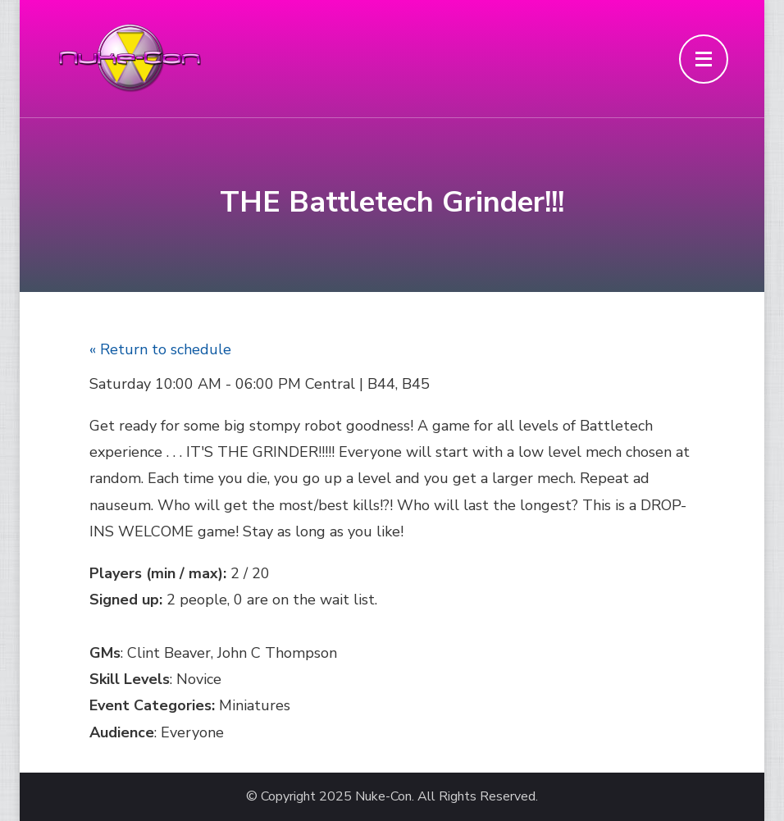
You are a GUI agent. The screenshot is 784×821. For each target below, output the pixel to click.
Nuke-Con (383, 797)
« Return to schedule (160, 349)
